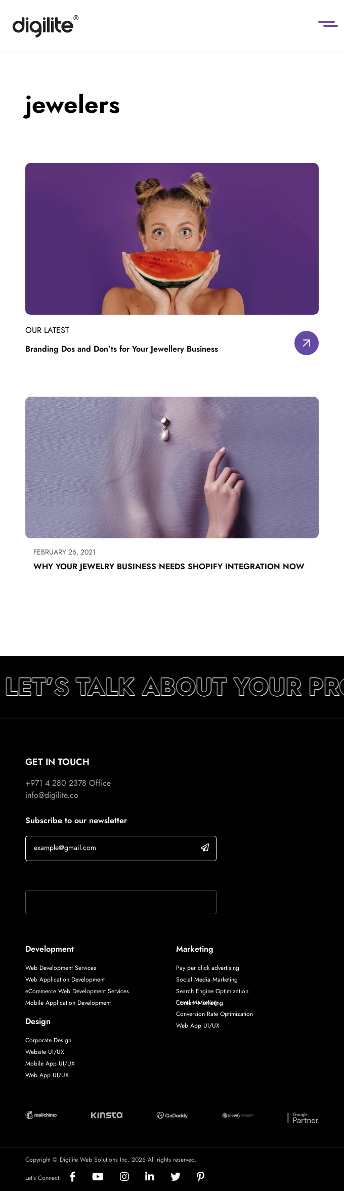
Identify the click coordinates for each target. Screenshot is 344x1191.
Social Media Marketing (207, 979)
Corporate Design (48, 1040)
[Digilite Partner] (41, 1114)
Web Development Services (60, 967)
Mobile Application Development (68, 1002)
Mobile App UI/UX (50, 1063)
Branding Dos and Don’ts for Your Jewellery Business (121, 349)
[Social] (80, 1177)
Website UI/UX (44, 1051)
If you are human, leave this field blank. (92, 876)
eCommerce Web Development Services (77, 991)
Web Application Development (65, 979)
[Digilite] (45, 26)
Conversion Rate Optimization (214, 1013)
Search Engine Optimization (212, 991)
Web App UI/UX (47, 1075)
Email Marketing (197, 1002)
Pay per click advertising (207, 967)
